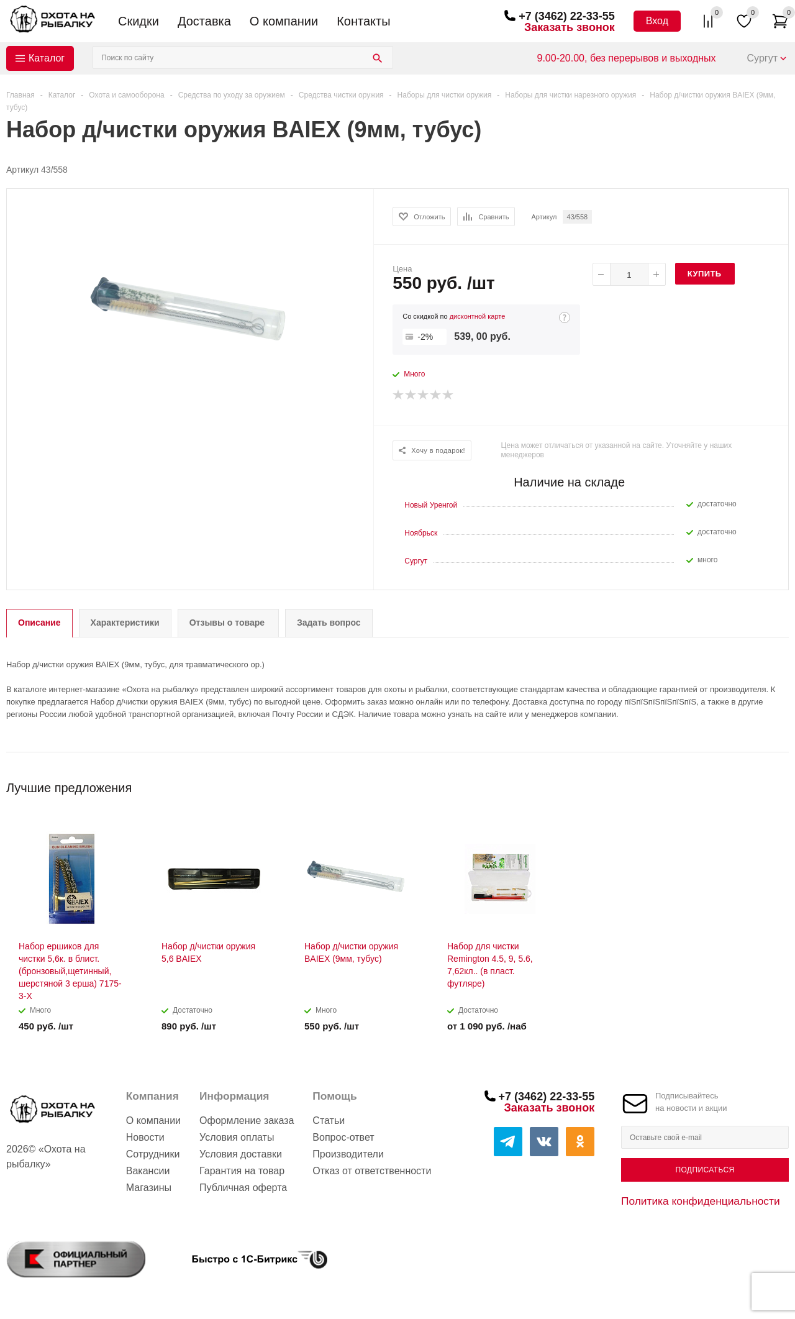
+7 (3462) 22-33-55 (567, 16)
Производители (348, 1154)
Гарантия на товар (241, 1171)
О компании (284, 21)
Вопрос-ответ (343, 1137)
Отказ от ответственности (371, 1171)
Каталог (47, 58)
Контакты (363, 21)
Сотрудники (153, 1154)
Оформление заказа (246, 1120)
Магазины (148, 1187)
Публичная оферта (243, 1187)
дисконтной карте (478, 316)
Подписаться (704, 1170)
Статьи (328, 1120)
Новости (145, 1137)
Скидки (138, 21)
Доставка (204, 21)
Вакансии (148, 1171)
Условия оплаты (236, 1137)
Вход (657, 21)
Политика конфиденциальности (700, 1201)
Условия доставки (240, 1154)
